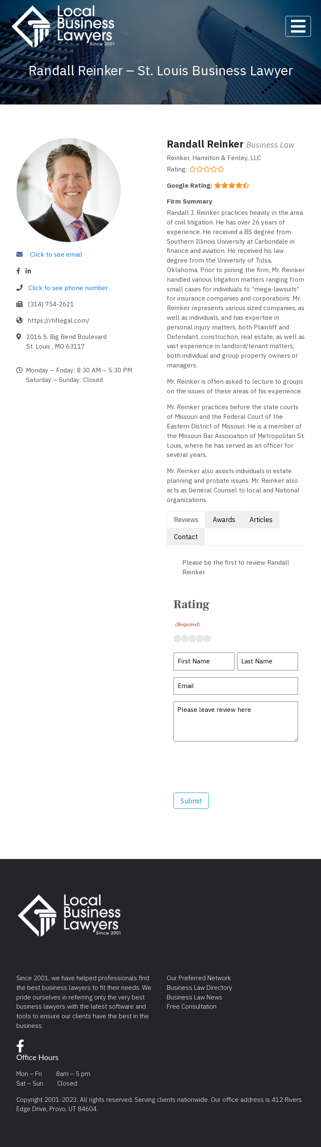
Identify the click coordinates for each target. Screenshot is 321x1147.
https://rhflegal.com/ (58, 320)
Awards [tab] (224, 519)
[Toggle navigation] (298, 26)
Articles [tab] (261, 519)
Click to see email (56, 254)
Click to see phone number (68, 287)
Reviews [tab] (186, 519)
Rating (191, 612)
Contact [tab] (186, 537)
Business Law (270, 144)
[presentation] (237, 767)
